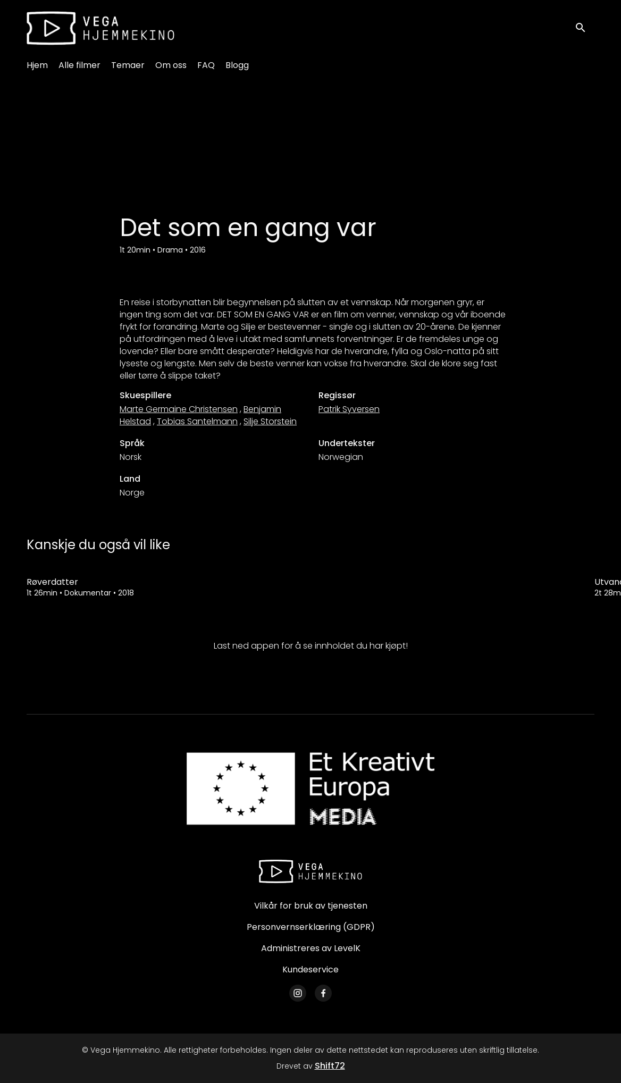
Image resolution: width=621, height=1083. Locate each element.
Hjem (37, 65)
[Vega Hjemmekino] (310, 871)
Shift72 (330, 1066)
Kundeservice (310, 969)
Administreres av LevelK (310, 948)
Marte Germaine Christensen (179, 409)
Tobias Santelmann (197, 421)
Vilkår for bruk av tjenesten (310, 906)
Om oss (171, 65)
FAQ (206, 65)
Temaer (128, 65)
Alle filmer (79, 65)
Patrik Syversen (349, 409)
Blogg (237, 65)
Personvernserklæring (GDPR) (311, 927)
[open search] (584, 27)
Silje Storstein (270, 421)
